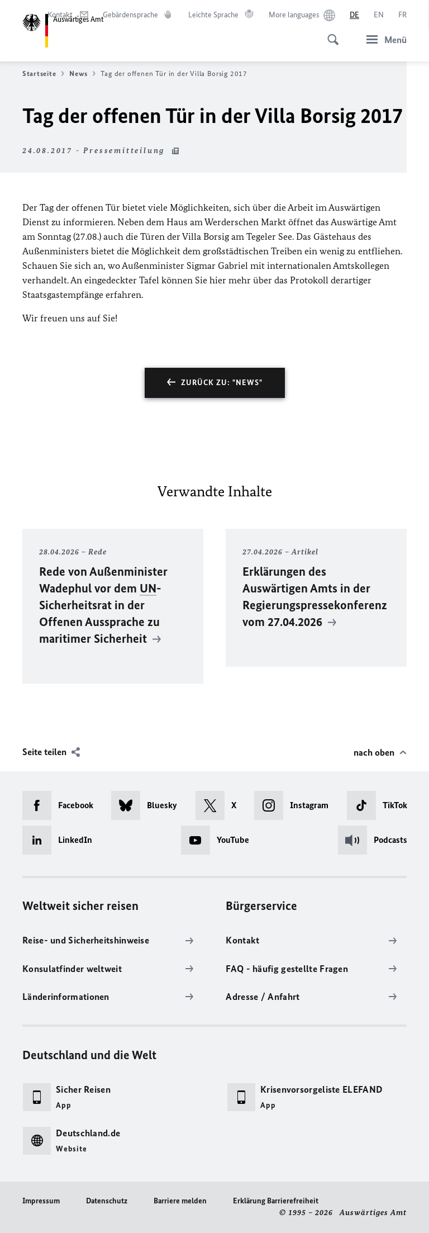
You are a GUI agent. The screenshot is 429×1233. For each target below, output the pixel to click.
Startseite (43, 74)
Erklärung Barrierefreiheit (275, 1201)
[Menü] (383, 39)
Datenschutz (106, 1201)
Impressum (41, 1201)
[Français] (402, 15)
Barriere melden (180, 1201)
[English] (379, 15)
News (82, 74)
